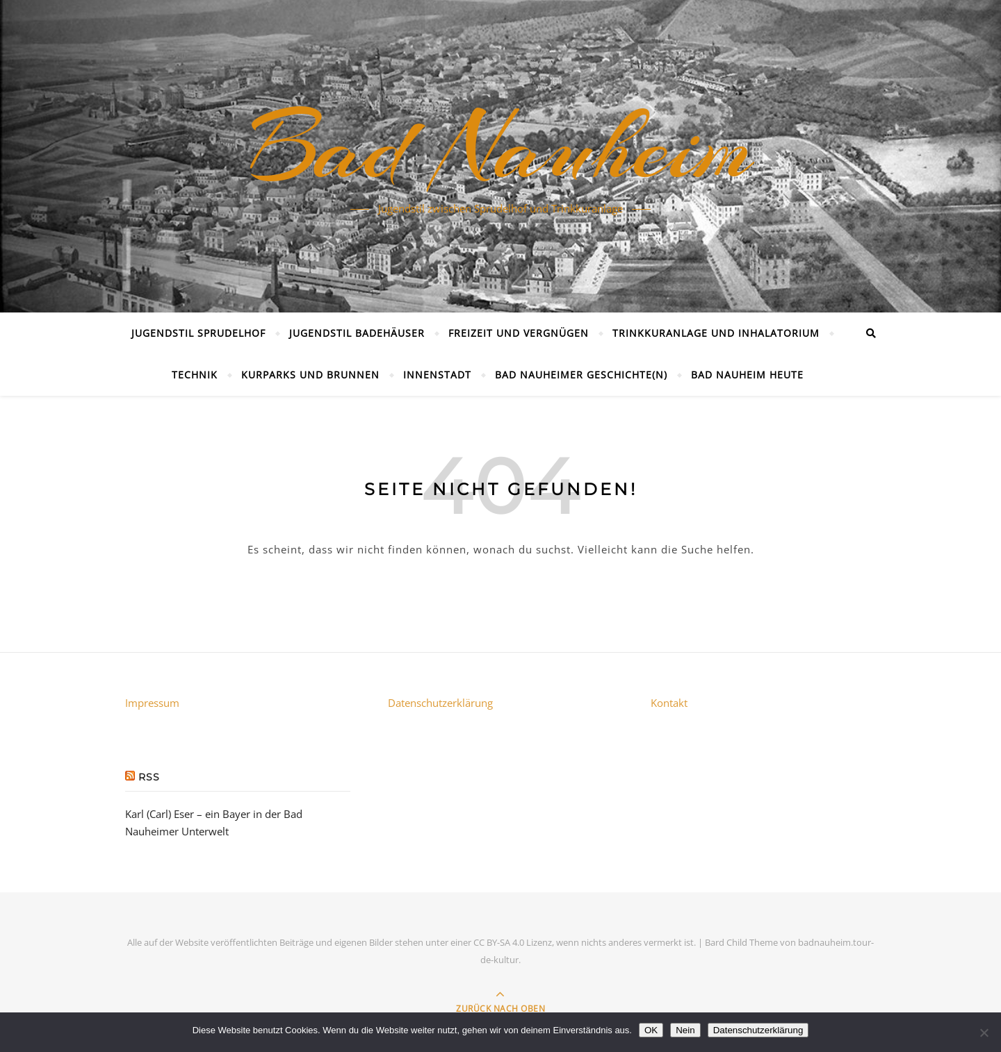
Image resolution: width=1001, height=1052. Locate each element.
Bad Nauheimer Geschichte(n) (581, 374)
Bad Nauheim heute (747, 374)
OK (651, 1030)
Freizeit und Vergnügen (518, 333)
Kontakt (669, 703)
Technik (195, 374)
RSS (149, 777)
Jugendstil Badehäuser (357, 333)
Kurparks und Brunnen (310, 374)
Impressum (152, 703)
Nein (685, 1030)
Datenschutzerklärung (440, 703)
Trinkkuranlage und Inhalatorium (716, 333)
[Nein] (984, 1033)
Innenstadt (437, 374)
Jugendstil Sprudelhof (198, 333)
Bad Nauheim (500, 148)
